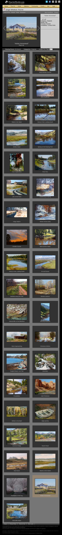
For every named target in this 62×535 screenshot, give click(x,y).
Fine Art (13, 6)
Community (34, 6)
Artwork (13, 12)
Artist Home (7, 12)
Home (6, 6)
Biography (22, 12)
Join (48, 6)
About (5, 524)
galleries (44, 528)
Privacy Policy (13, 524)
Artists (19, 6)
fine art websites (25, 528)
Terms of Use (22, 524)
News (17, 12)
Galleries (26, 6)
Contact (56, 12)
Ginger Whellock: (12, 10)
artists (38, 528)
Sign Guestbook (49, 12)
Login (53, 6)
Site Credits (30, 524)
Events (43, 6)
